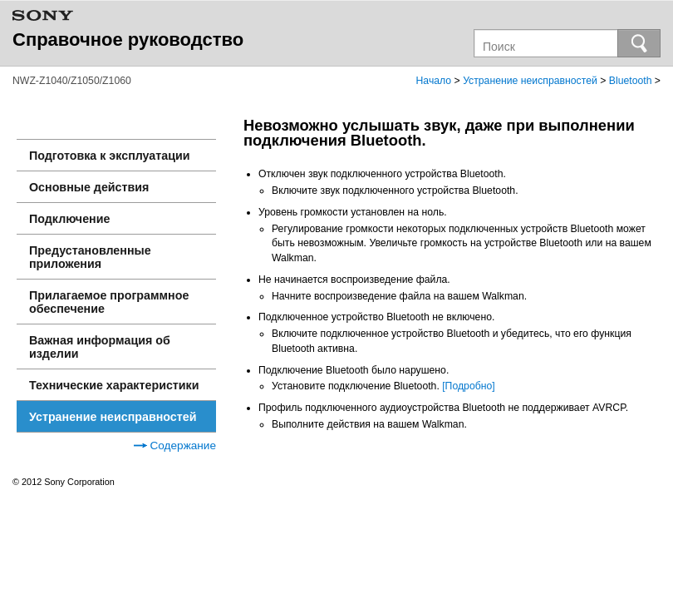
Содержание (175, 445)
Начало (434, 81)
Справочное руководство (127, 39)
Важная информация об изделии (99, 347)
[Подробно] (468, 386)
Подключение (69, 218)
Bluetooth (630, 81)
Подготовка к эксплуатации (109, 155)
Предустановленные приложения (90, 257)
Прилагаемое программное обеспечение (109, 302)
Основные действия (89, 187)
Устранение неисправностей (530, 81)
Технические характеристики (114, 385)
